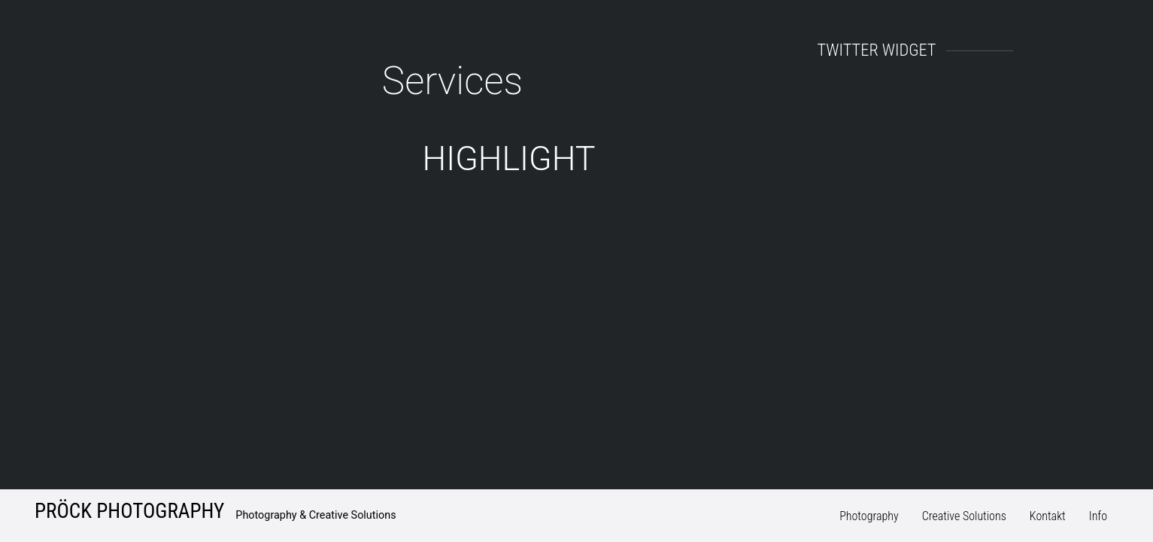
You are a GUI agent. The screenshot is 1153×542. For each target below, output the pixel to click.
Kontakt (1048, 516)
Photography (869, 516)
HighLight (509, 158)
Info (1098, 516)
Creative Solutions (964, 516)
